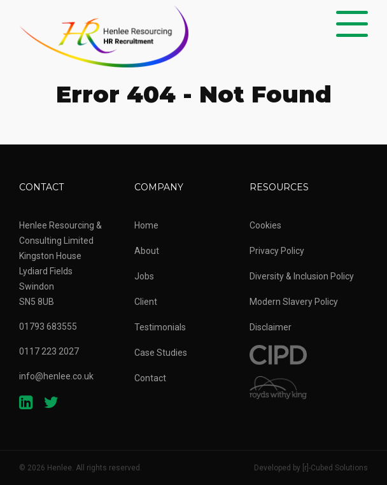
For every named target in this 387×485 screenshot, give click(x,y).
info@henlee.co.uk (56, 376)
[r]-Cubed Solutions (335, 467)
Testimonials (160, 327)
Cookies (265, 225)
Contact (150, 378)
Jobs (144, 276)
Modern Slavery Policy (294, 302)
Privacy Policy (277, 251)
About (146, 251)
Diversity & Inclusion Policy (302, 276)
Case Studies (160, 353)
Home (146, 225)
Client (145, 302)
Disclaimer (271, 327)
